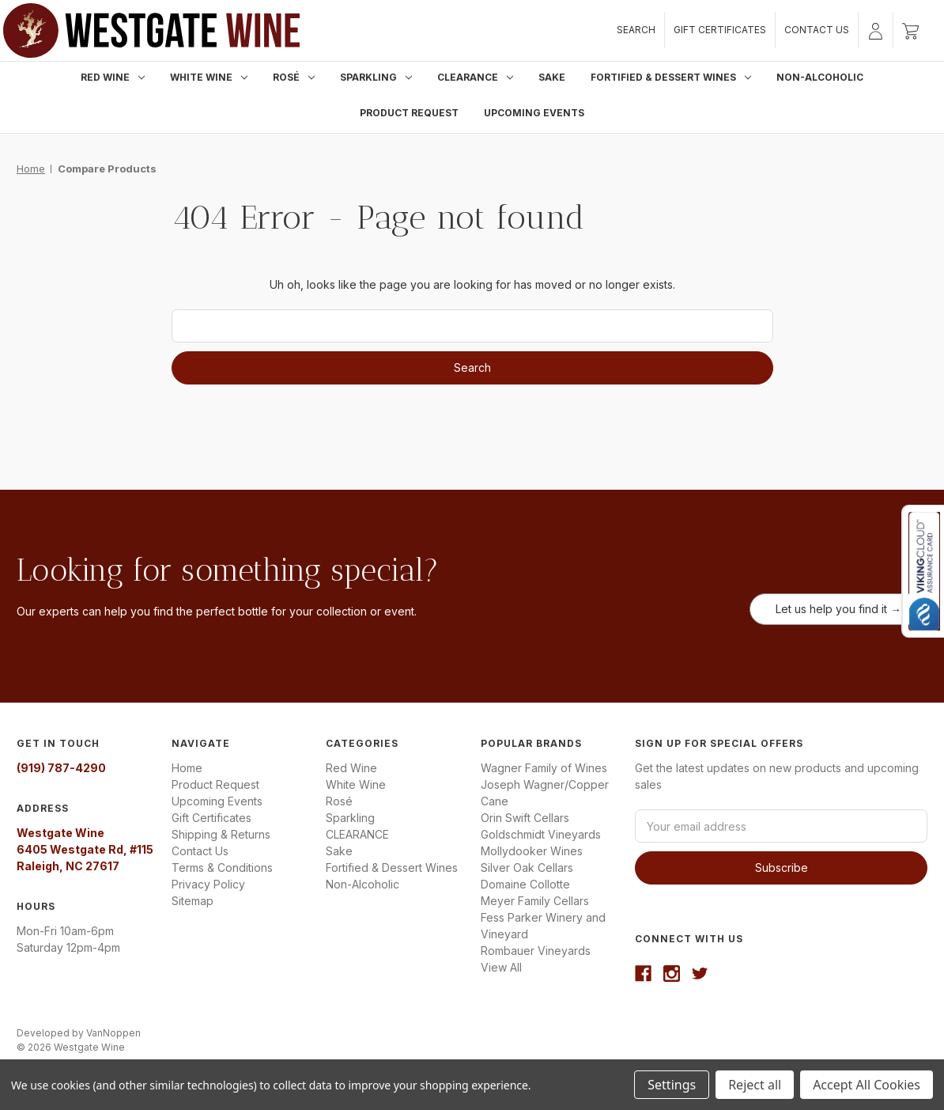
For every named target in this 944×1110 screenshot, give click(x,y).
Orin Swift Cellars (525, 817)
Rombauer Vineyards (536, 950)
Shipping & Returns (221, 834)
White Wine (208, 77)
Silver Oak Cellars (527, 867)
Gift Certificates (720, 30)
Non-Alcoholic (819, 77)
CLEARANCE (475, 77)
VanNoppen (113, 1033)
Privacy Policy (208, 884)
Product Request (409, 113)
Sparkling (376, 77)
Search (636, 30)
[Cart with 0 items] (910, 30)
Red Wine (113, 77)
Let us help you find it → (838, 609)
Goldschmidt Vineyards (541, 834)
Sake (551, 77)
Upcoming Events (534, 113)
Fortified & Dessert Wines (671, 77)
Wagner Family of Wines (544, 768)
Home (187, 768)
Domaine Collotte (525, 884)
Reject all (754, 1084)
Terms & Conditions (222, 867)
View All (501, 967)
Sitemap (192, 900)
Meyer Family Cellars (535, 900)
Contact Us (816, 30)
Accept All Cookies (866, 1084)
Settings (672, 1084)
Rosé (294, 77)
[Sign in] (876, 30)
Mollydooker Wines (532, 851)
